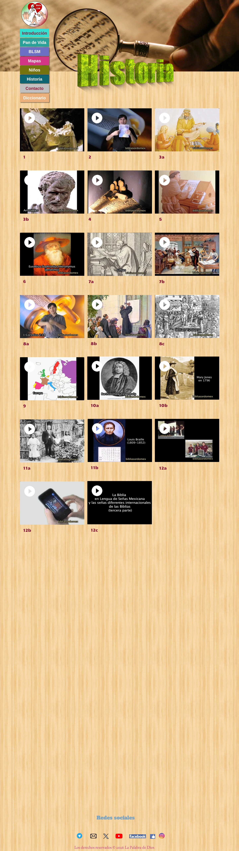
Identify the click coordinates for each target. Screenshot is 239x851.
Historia (34, 79)
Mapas (34, 61)
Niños (34, 70)
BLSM (34, 51)
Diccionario (34, 98)
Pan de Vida (34, 42)
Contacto (34, 88)
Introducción (34, 33)
